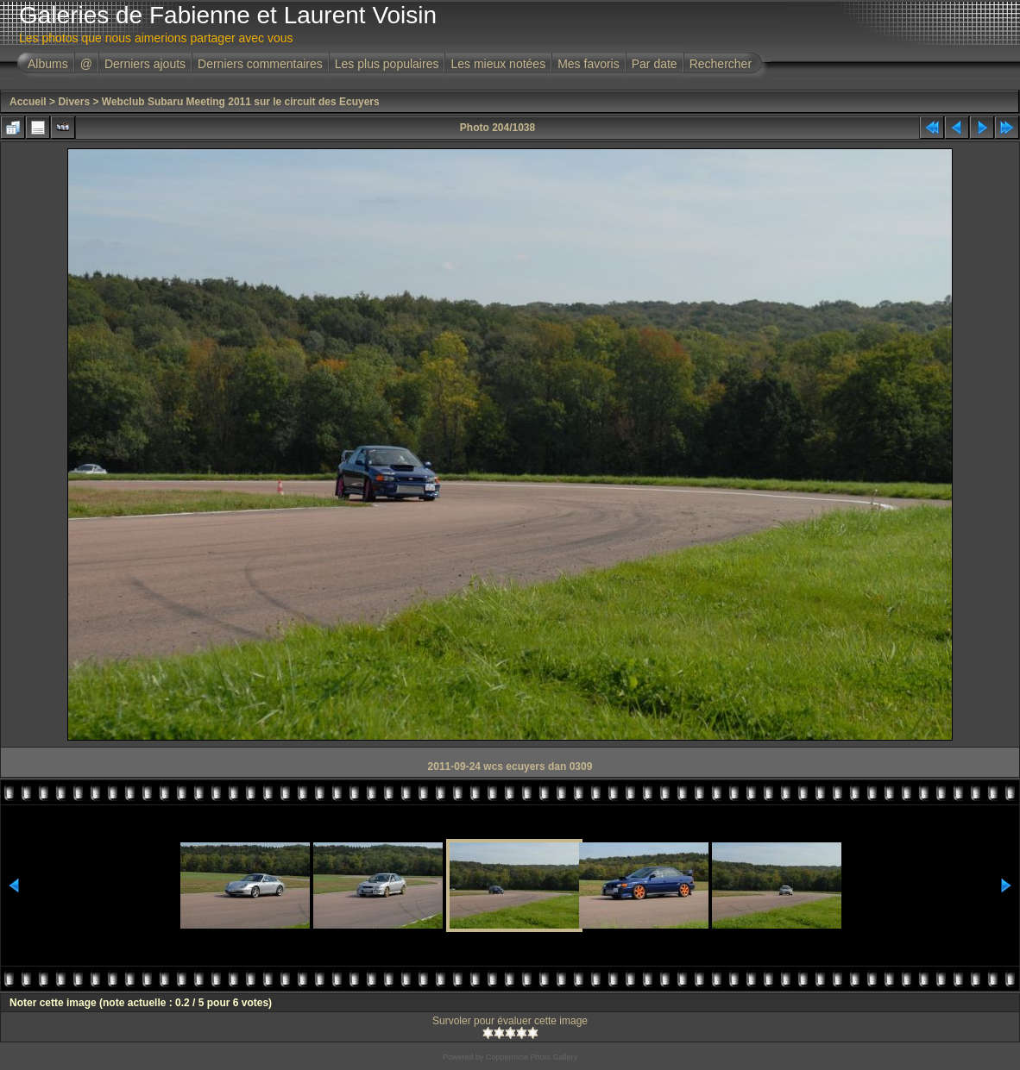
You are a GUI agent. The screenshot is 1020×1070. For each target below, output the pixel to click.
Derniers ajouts (145, 64)
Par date (654, 64)
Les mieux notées (497, 64)
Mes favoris (588, 64)
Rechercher (720, 64)
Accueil (28, 102)
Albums (48, 64)
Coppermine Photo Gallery (531, 1057)
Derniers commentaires (260, 64)
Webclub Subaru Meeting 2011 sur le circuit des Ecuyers (241, 102)
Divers (74, 102)
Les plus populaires (387, 64)
